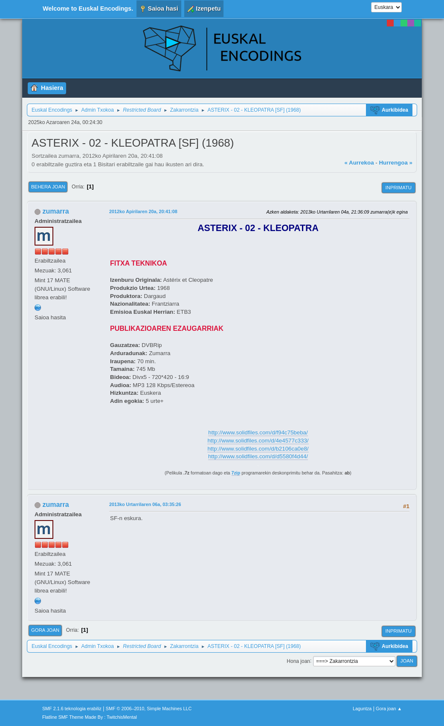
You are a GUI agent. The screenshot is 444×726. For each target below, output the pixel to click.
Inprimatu (399, 187)
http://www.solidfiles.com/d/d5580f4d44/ (258, 456)
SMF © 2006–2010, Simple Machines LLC (149, 708)
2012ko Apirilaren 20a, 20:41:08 (143, 211)
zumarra (56, 211)
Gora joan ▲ (389, 708)
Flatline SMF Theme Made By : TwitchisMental (89, 717)
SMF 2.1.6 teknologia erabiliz (72, 708)
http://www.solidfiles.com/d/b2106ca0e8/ (257, 448)
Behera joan (48, 186)
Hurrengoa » (395, 162)
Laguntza (362, 708)
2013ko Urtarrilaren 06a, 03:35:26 (145, 504)
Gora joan (45, 630)
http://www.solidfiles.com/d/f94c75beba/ (258, 432)
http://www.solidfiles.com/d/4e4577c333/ (257, 440)
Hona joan (298, 661)
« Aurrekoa (359, 162)
